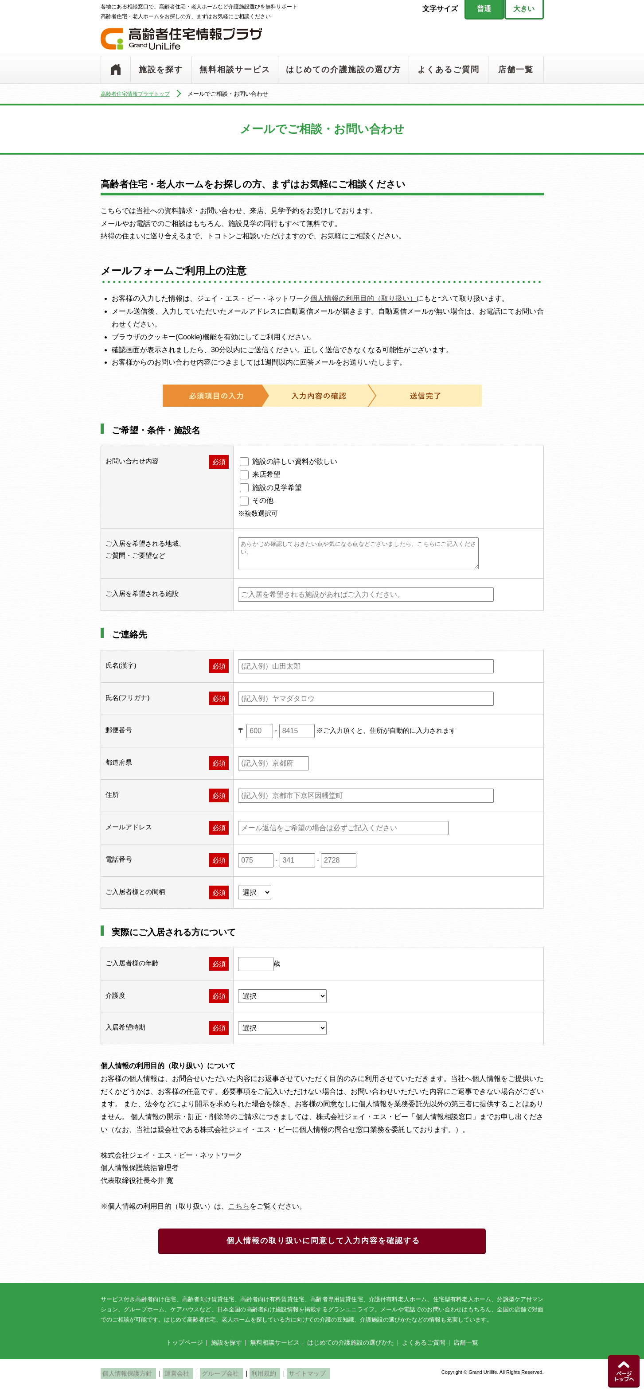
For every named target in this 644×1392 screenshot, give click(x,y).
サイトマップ (282, 1377)
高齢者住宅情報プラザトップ (138, 93)
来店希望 (266, 474)
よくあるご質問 (449, 69)
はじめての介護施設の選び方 (343, 69)
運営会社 (168, 1377)
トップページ (115, 69)
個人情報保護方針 (125, 1377)
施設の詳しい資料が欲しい (294, 461)
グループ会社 (206, 1377)
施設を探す (161, 69)
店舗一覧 (516, 69)
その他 (262, 500)
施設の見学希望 (277, 487)
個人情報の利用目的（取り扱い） (363, 298)
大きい (524, 8)
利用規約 (244, 1377)
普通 (484, 8)
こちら (239, 1206)
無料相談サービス (234, 69)
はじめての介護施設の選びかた (350, 1346)
